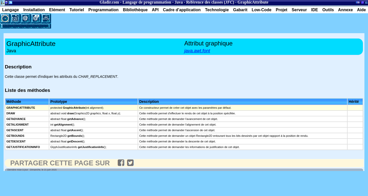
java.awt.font (197, 50)
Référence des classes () (210, 2)
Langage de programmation (147, 2)
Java (179, 2)
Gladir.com (109, 2)
